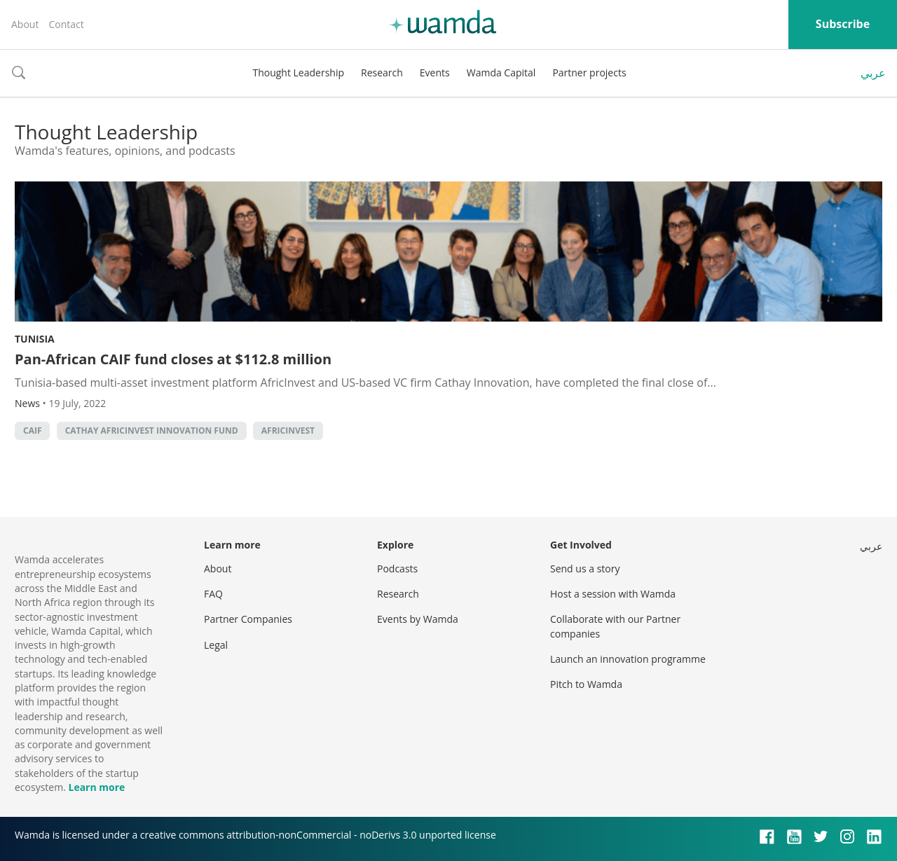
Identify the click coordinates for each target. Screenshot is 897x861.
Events (435, 72)
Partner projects (589, 72)
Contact (65, 24)
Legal (216, 645)
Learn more (96, 787)
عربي (873, 72)
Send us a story (584, 568)
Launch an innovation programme (628, 659)
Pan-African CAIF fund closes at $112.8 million (173, 359)
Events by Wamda (417, 619)
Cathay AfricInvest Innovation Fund (151, 430)
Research (382, 72)
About (25, 24)
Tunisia (35, 338)
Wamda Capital (501, 72)
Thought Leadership (298, 72)
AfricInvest (288, 430)
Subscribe (843, 24)
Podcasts (397, 568)
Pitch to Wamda (586, 684)
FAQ (213, 593)
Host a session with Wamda (613, 593)
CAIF (32, 430)
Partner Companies (248, 619)
